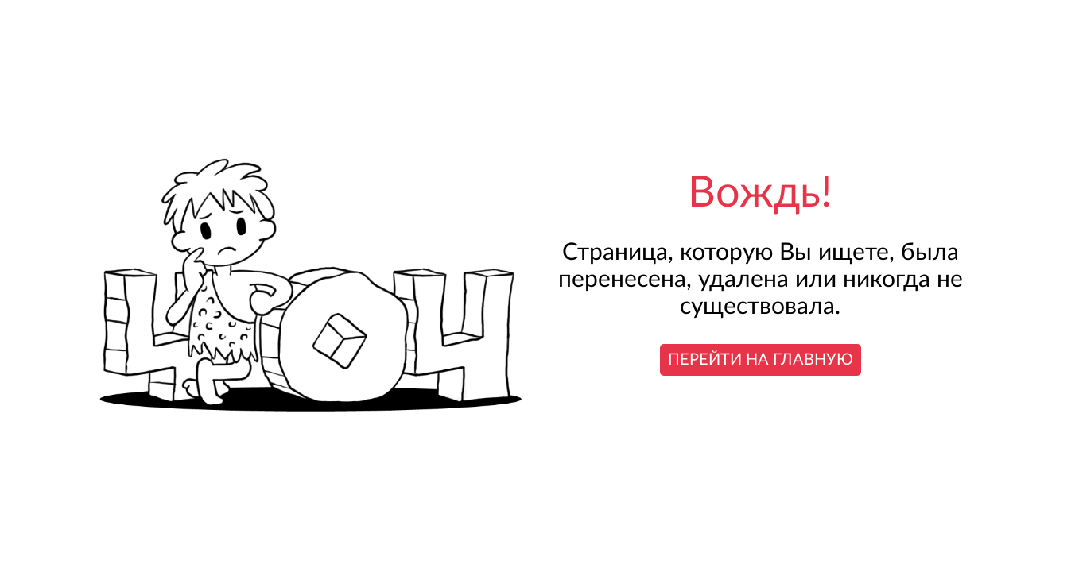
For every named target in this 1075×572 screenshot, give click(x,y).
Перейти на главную (760, 360)
